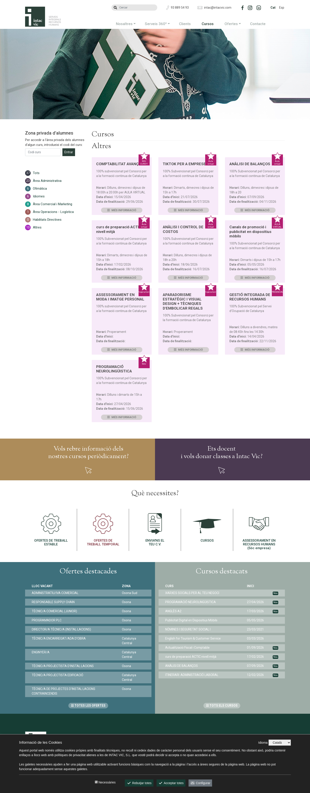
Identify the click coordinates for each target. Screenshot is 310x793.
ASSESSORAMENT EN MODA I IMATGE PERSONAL (120, 296)
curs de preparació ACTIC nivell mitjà (190, 656)
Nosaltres (124, 24)
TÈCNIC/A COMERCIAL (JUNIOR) (54, 611)
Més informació (121, 210)
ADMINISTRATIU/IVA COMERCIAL (55, 593)
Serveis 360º (156, 24)
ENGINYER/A (41, 652)
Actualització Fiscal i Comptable (187, 647)
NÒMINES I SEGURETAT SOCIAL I (188, 629)
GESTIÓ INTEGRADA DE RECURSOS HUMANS (249, 296)
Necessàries (106, 782)
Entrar (68, 152)
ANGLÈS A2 (173, 611)
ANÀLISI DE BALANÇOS (249, 164)
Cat (273, 7)
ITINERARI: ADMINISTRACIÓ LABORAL (191, 675)
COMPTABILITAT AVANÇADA (121, 164)
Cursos (208, 24)
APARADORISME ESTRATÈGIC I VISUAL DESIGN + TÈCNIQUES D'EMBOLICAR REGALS (183, 301)
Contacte (258, 24)
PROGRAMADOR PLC (47, 620)
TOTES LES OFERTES (88, 705)
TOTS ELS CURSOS (222, 705)
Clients (185, 24)
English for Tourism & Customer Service (193, 638)
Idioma (263, 742)
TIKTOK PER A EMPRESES (185, 164)
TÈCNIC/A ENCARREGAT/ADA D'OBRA (59, 638)
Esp (281, 7)
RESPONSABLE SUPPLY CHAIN (53, 602)
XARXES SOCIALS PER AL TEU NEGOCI (192, 593)
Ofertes (231, 24)
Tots (36, 173)
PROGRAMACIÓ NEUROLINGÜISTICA (114, 368)
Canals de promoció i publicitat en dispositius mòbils (250, 231)
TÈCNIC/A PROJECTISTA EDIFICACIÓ (57, 675)
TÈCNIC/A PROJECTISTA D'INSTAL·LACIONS (63, 666)
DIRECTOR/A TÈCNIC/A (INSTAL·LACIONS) (61, 629)
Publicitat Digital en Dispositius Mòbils (191, 620)
